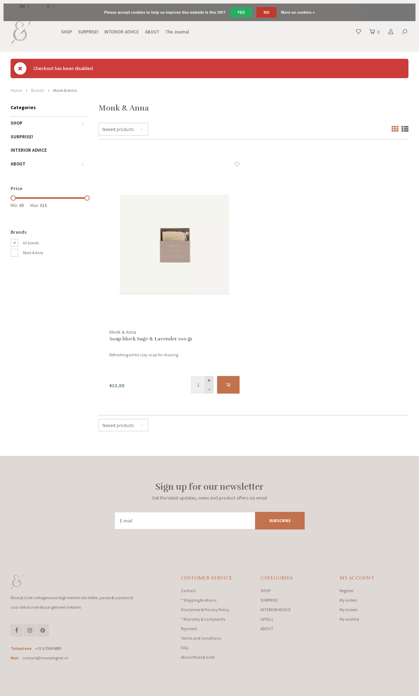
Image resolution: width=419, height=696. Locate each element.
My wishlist (349, 619)
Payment (189, 628)
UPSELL (267, 619)
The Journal (177, 32)
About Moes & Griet (198, 657)
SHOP (66, 32)
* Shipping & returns (198, 600)
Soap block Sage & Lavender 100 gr (150, 339)
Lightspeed (87, 688)
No (266, 12)
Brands (37, 90)
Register (346, 590)
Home (16, 90)
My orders (348, 600)
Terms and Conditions (201, 638)
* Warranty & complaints (203, 619)
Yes (241, 12)
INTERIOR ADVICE (121, 32)
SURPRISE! (88, 32)
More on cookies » (298, 12)
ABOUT (152, 32)
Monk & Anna (65, 90)
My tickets (348, 609)
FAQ (184, 647)
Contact (188, 590)
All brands (31, 242)
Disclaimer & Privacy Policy (205, 609)
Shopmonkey (125, 688)
